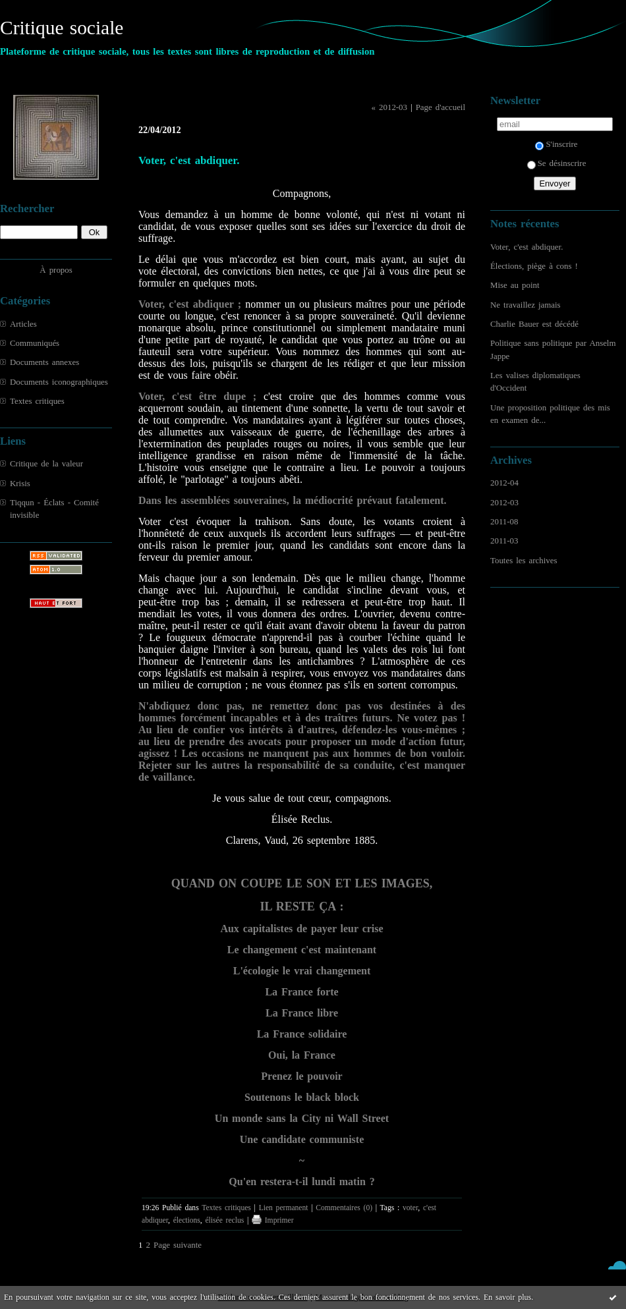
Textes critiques (37, 401)
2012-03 (504, 502)
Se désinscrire (556, 163)
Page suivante (178, 1245)
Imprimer (272, 1220)
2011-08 (504, 521)
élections (186, 1220)
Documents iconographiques (59, 382)
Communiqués (34, 343)
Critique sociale (61, 27)
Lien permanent (283, 1208)
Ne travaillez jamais (525, 305)
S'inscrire (556, 144)
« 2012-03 (389, 107)
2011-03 (504, 540)
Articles (23, 324)
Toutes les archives (523, 560)
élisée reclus (224, 1220)
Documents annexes (44, 362)
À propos (56, 270)
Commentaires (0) (344, 1208)
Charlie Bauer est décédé (534, 324)
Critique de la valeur (46, 463)
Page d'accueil (440, 107)
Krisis (20, 483)
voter (410, 1208)
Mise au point (515, 285)
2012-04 (504, 482)
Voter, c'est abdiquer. (526, 247)
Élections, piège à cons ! (534, 266)
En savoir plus (507, 1297)
